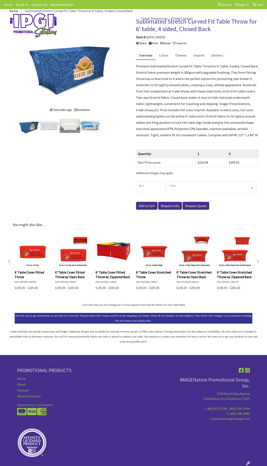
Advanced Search (62, 5)
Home (8, 5)
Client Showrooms (154, 18)
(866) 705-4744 (239, 409)
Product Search (182, 18)
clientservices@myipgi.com (230, 419)
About (21, 384)
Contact (23, 390)
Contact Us (39, 5)
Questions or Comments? (35, 405)
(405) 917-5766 (216, 409)
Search (225, 5)
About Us (22, 5)
